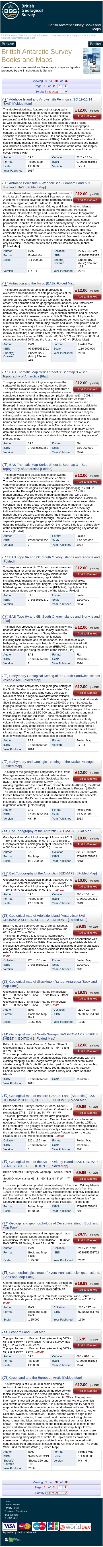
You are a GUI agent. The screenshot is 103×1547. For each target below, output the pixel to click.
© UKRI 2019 (11, 1518)
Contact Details (12, 1504)
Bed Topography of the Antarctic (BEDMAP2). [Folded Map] (53, 873)
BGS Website (8, 35)
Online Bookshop (40, 35)
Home (8, 1501)
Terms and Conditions (16, 1511)
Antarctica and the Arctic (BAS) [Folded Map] (42, 283)
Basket (95, 44)
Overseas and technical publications (70, 35)
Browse (8, 44)
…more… (59, 847)
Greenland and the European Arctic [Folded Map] (45, 1377)
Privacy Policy (12, 1508)
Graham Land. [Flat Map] (27, 1332)
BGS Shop (24, 35)
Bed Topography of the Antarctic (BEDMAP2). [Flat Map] (50, 831)
